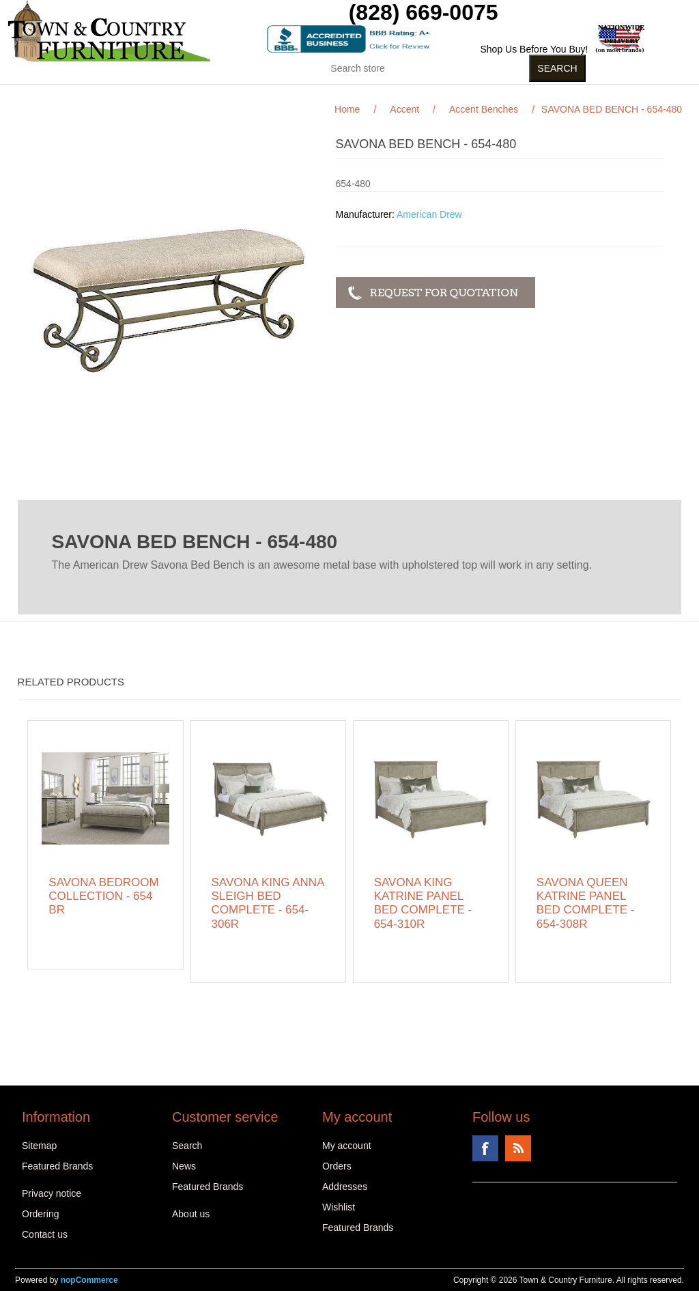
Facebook (485, 1148)
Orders (337, 1166)
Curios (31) (387, 94)
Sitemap (39, 1145)
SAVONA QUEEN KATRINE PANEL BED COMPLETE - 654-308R (586, 903)
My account (346, 1145)
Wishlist (338, 1207)
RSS (518, 1148)
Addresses (344, 1186)
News (184, 1166)
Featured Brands (57, 1166)
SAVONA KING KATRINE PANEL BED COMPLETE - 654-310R (423, 903)
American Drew (429, 214)
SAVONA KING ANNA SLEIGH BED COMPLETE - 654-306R (268, 903)
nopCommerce (89, 1280)
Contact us (45, 1234)
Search (187, 1145)
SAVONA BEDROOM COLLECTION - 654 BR (103, 896)
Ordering (40, 1213)
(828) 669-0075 (423, 12)
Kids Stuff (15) (286, 94)
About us (191, 1213)
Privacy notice (51, 1193)
